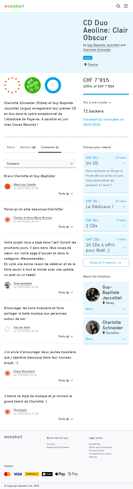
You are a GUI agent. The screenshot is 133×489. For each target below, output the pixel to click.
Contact (51, 444)
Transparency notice (100, 453)
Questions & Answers (58, 447)
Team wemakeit (23, 283)
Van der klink (22, 327)
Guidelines (94, 444)
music (87, 57)
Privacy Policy (96, 450)
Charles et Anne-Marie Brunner (33, 217)
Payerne (93, 64)
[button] (118, 6)
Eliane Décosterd (24, 371)
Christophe (20, 410)
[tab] (11, 147)
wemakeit (13, 436)
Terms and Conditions (100, 447)
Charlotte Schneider (97, 50)
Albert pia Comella (25, 184)
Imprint (93, 456)
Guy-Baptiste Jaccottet (103, 45)
